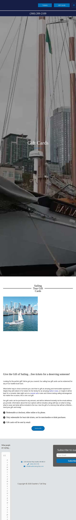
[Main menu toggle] (74, 5)
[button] (45, 5)
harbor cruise (53, 391)
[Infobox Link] (38, 13)
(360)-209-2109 (34, 464)
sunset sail (34, 393)
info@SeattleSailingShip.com (35, 466)
